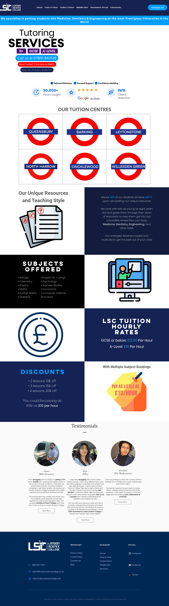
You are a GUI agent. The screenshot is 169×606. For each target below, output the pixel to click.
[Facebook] (130, 565)
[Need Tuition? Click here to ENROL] (37, 64)
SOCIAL (132, 545)
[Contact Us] (157, 7)
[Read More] (46, 510)
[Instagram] (130, 553)
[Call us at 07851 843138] (36, 58)
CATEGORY (105, 545)
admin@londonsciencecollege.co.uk (48, 571)
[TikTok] (130, 575)
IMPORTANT (76, 545)
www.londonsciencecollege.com (47, 578)
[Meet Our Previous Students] (37, 70)
